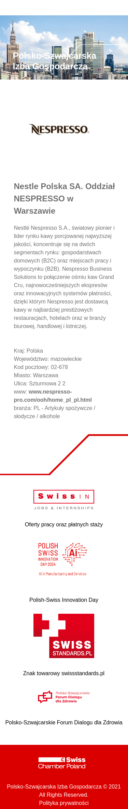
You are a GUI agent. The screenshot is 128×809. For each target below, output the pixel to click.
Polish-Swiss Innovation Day (63, 600)
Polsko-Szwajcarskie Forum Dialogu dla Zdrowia (63, 722)
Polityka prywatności (64, 803)
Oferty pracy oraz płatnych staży (64, 524)
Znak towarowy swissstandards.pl (63, 673)
